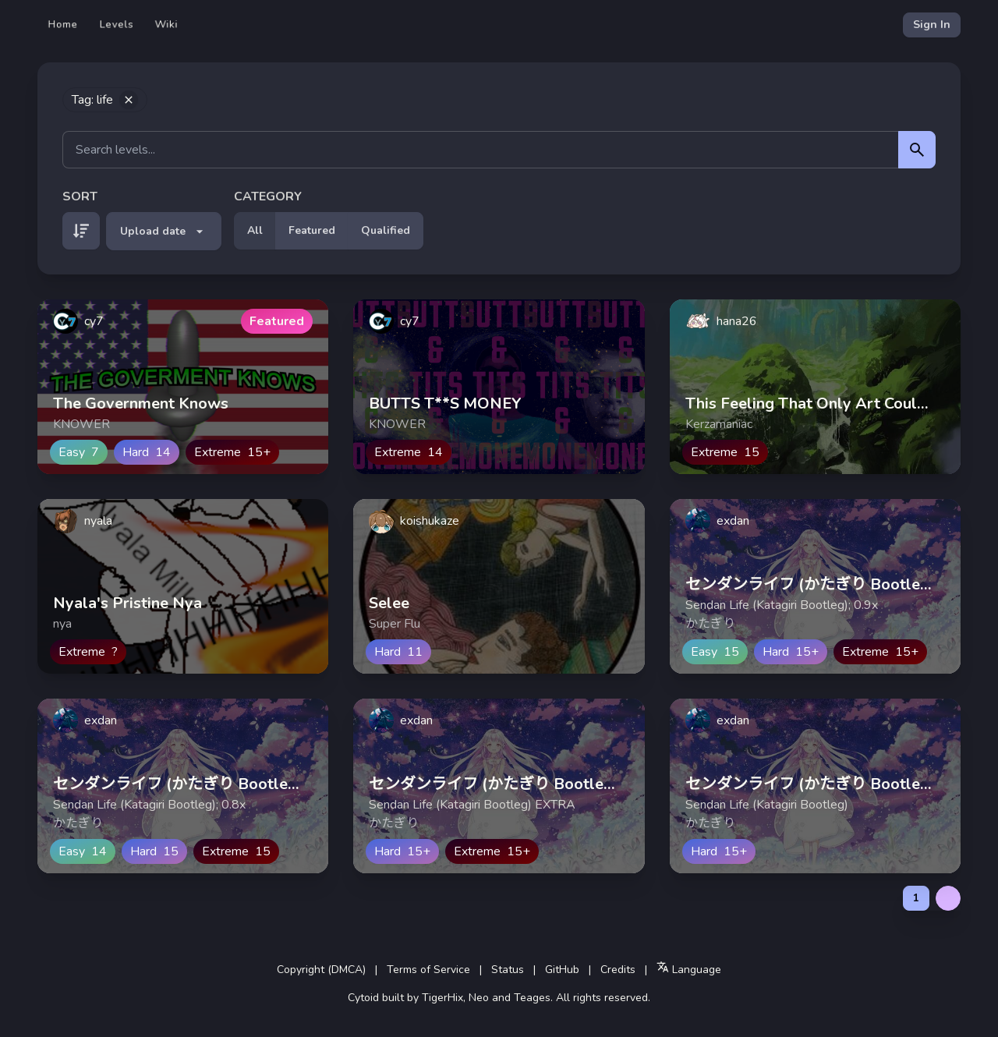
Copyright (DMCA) (321, 969)
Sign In (931, 24)
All (255, 230)
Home (63, 24)
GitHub (562, 969)
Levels (116, 24)
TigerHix (442, 997)
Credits (617, 969)
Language (688, 969)
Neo (479, 997)
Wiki (166, 24)
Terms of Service (428, 969)
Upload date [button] (163, 231)
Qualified (385, 230)
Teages (532, 997)
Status (507, 969)
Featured (311, 230)
